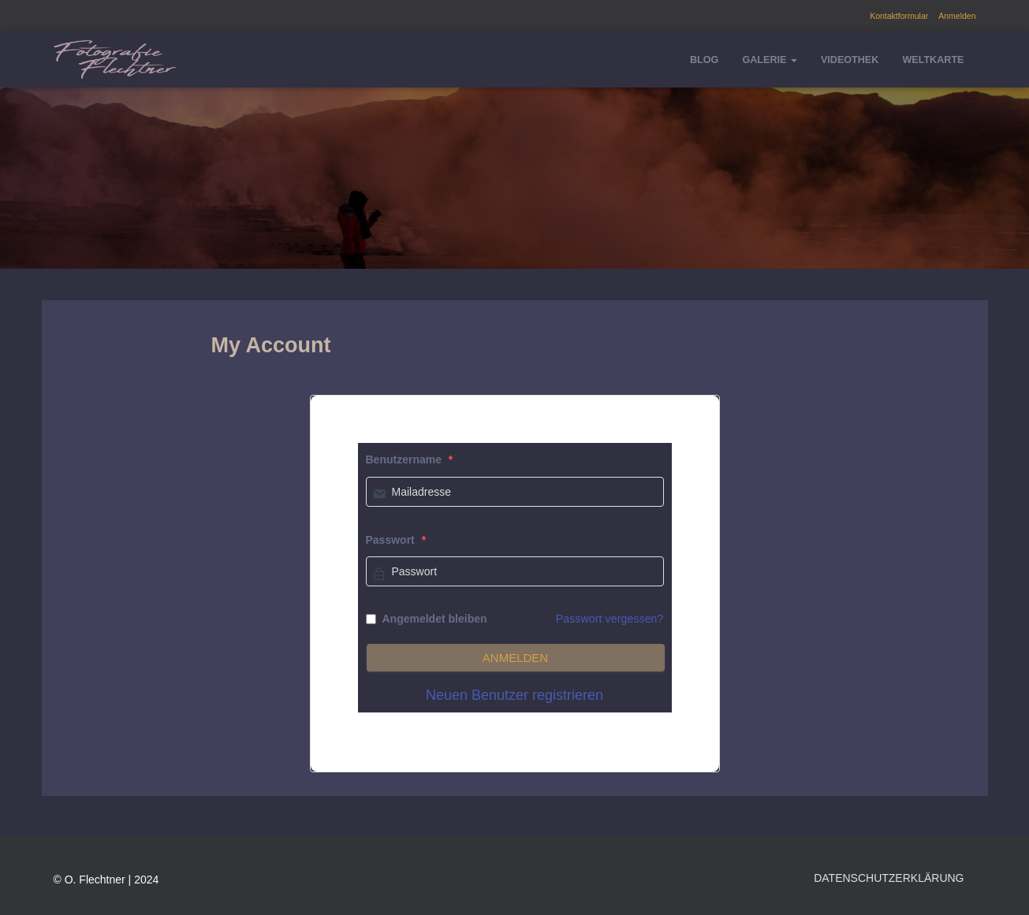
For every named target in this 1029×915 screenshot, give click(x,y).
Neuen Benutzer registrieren (514, 695)
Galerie (769, 59)
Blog (704, 59)
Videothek (849, 59)
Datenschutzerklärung (889, 878)
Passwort (396, 540)
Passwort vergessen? (610, 618)
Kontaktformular (899, 15)
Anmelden (956, 15)
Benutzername (409, 459)
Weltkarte (933, 59)
